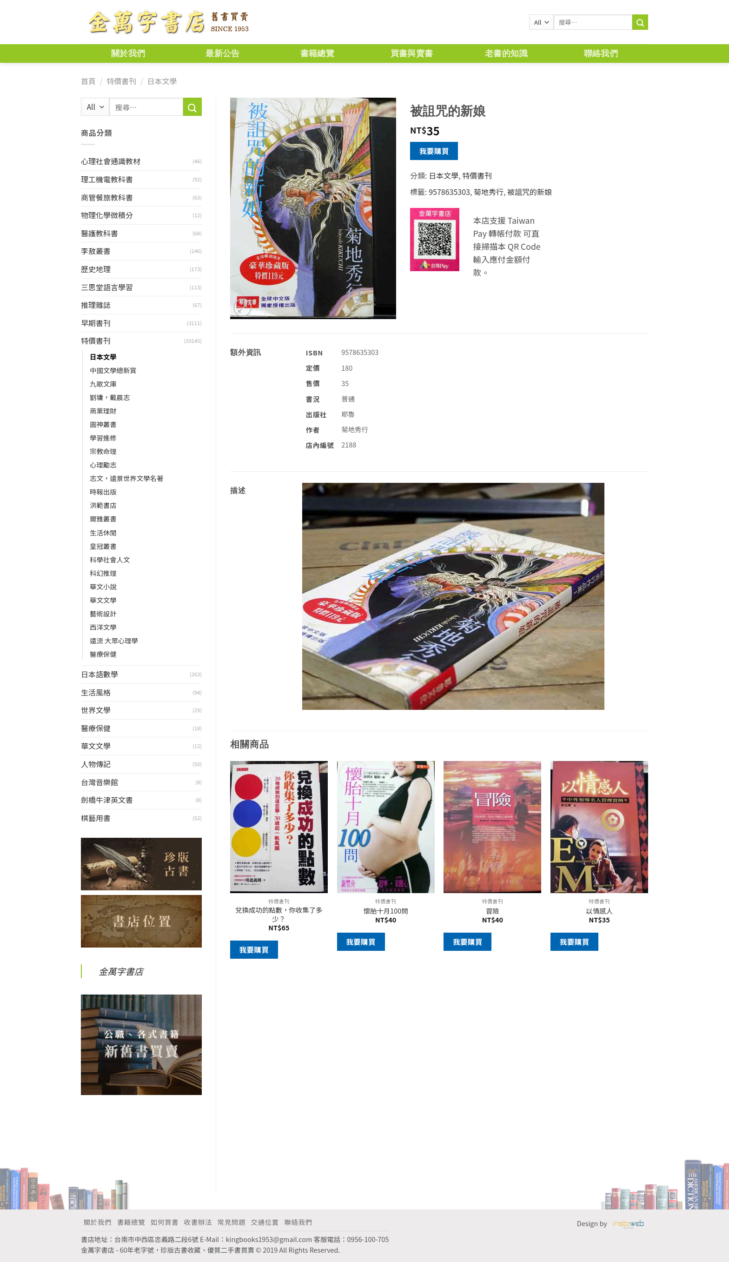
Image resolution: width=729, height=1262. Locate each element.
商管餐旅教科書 (107, 197)
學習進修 (103, 437)
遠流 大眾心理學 (114, 640)
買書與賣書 (412, 53)
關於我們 (128, 53)
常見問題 (231, 1222)
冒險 (492, 911)
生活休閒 (103, 532)
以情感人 (599, 911)
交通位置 (265, 1222)
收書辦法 (198, 1222)
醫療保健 (103, 654)
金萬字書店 (121, 971)
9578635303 (449, 191)
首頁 (88, 81)
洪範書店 (103, 505)
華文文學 (103, 600)
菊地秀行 (489, 191)
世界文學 (96, 709)
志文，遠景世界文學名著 (126, 478)
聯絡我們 (601, 53)
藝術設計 (103, 613)
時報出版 (103, 491)
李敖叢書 (96, 250)
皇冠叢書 (103, 546)
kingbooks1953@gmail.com (269, 1239)
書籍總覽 (317, 53)
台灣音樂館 (99, 782)
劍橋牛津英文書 (107, 799)
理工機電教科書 (107, 179)
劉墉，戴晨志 (110, 397)
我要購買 (434, 151)
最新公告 (222, 53)
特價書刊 (121, 81)
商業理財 (103, 410)
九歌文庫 (103, 383)
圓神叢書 (103, 424)
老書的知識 (506, 53)
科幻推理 (103, 573)
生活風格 (96, 692)
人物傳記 (96, 763)
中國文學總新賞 (113, 370)
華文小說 (103, 586)
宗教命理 (103, 451)
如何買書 (165, 1222)
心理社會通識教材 (110, 161)
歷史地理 (96, 268)
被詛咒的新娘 (529, 191)
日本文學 (162, 81)
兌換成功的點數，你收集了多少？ (278, 914)
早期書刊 (96, 322)
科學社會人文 (110, 559)
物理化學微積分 (107, 214)
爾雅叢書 (103, 518)
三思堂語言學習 (107, 287)
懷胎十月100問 (386, 911)
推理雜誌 (96, 304)
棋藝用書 (96, 817)
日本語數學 (99, 674)
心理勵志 (103, 464)
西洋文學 (103, 627)
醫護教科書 (99, 233)
